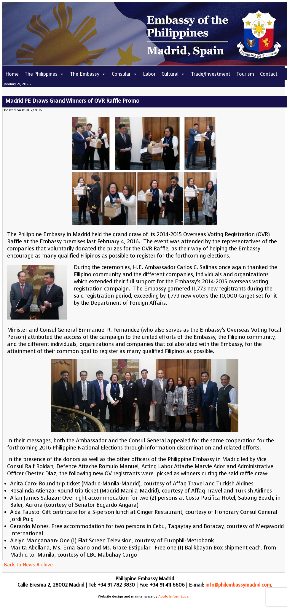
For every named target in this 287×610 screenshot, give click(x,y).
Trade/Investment (210, 74)
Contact (269, 74)
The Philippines (44, 74)
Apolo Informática (173, 596)
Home (12, 74)
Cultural (173, 74)
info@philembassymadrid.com (238, 585)
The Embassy (88, 74)
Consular (124, 74)
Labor (149, 74)
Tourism (245, 74)
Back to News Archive (28, 565)
